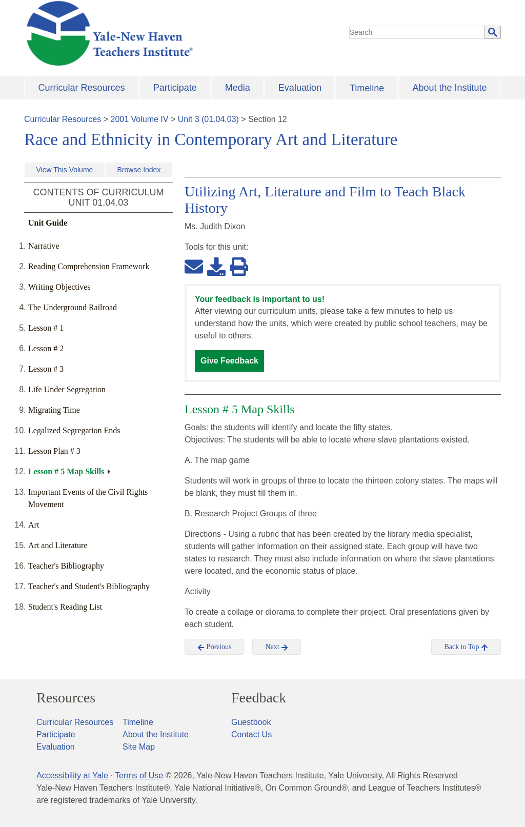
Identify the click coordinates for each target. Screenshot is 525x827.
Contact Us (251, 734)
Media (237, 88)
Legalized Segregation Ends (74, 430)
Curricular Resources (81, 88)
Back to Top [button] (466, 647)
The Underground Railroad (72, 307)
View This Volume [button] (64, 170)
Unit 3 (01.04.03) (208, 119)
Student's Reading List (65, 606)
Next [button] (276, 647)
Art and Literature (58, 545)
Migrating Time (54, 410)
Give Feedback (229, 360)
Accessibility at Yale (72, 775)
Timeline (367, 88)
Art (33, 524)
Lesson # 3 (46, 369)
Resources (65, 698)
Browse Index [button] (139, 170)
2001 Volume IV (140, 119)
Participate (175, 88)
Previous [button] (214, 647)
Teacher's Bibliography (66, 565)
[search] (417, 32)
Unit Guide (47, 222)
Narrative (43, 245)
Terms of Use (139, 775)
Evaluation (299, 88)
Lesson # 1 (46, 328)
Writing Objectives (59, 287)
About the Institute (449, 88)
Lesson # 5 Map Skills (66, 471)
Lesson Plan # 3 (54, 451)
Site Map (139, 746)
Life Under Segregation (67, 389)
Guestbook (251, 722)
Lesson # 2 (46, 348)
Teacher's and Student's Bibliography (89, 586)
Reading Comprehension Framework (88, 266)
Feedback (258, 698)
